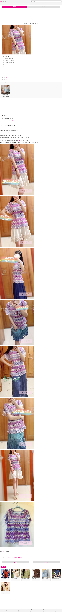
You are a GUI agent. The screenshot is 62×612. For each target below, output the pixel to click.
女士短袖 (8, 557)
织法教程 (43, 6)
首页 (6, 611)
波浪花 (4, 551)
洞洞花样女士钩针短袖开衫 (36, 578)
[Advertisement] (31, 15)
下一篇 (46, 562)
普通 (6, 79)
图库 (43, 611)
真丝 (20, 140)
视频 (31, 611)
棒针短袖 (16, 557)
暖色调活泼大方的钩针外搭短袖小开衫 (8, 578)
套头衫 (6, 77)
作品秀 (14, 6)
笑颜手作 (20, 557)
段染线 (12, 557)
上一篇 (15, 562)
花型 (13, 120)
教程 (18, 611)
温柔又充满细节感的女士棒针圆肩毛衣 (48, 578)
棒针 (6, 75)
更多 (56, 611)
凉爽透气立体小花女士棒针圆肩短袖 (28, 578)
